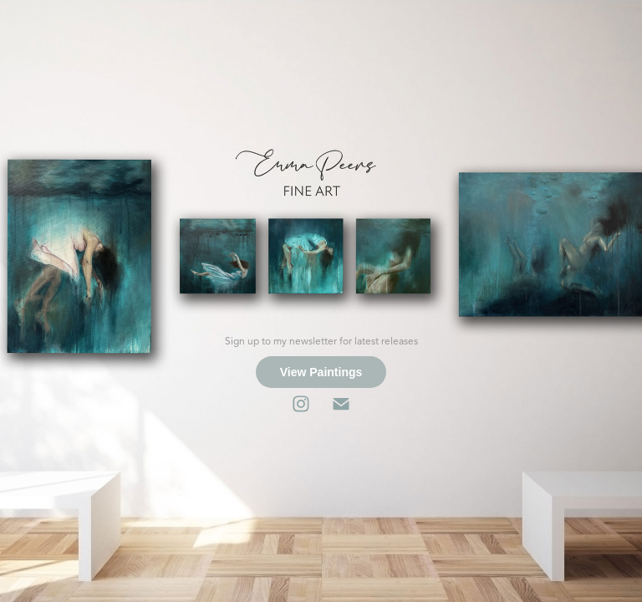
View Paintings (321, 372)
